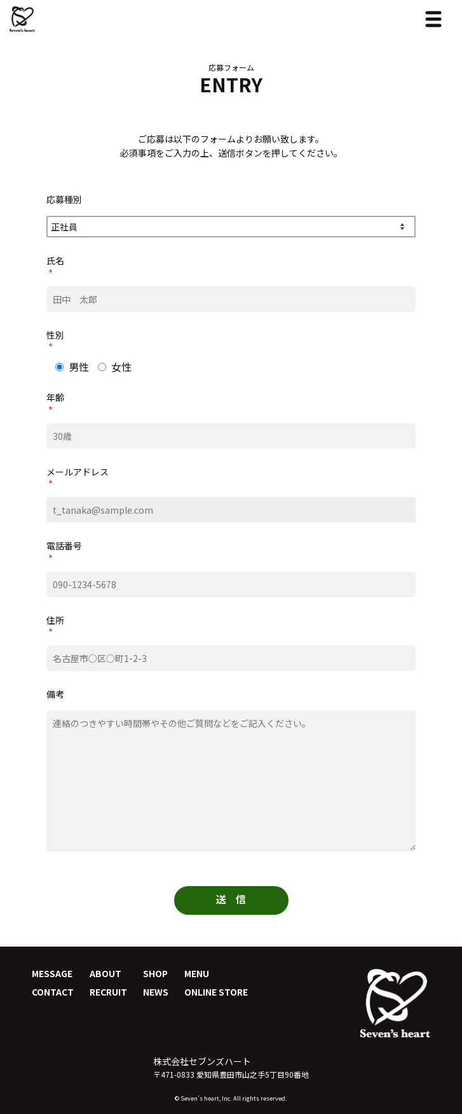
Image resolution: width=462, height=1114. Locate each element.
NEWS (155, 991)
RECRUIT (108, 991)
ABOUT (105, 973)
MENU (196, 973)
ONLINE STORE (216, 991)
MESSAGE (52, 973)
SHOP (155, 973)
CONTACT (53, 991)
